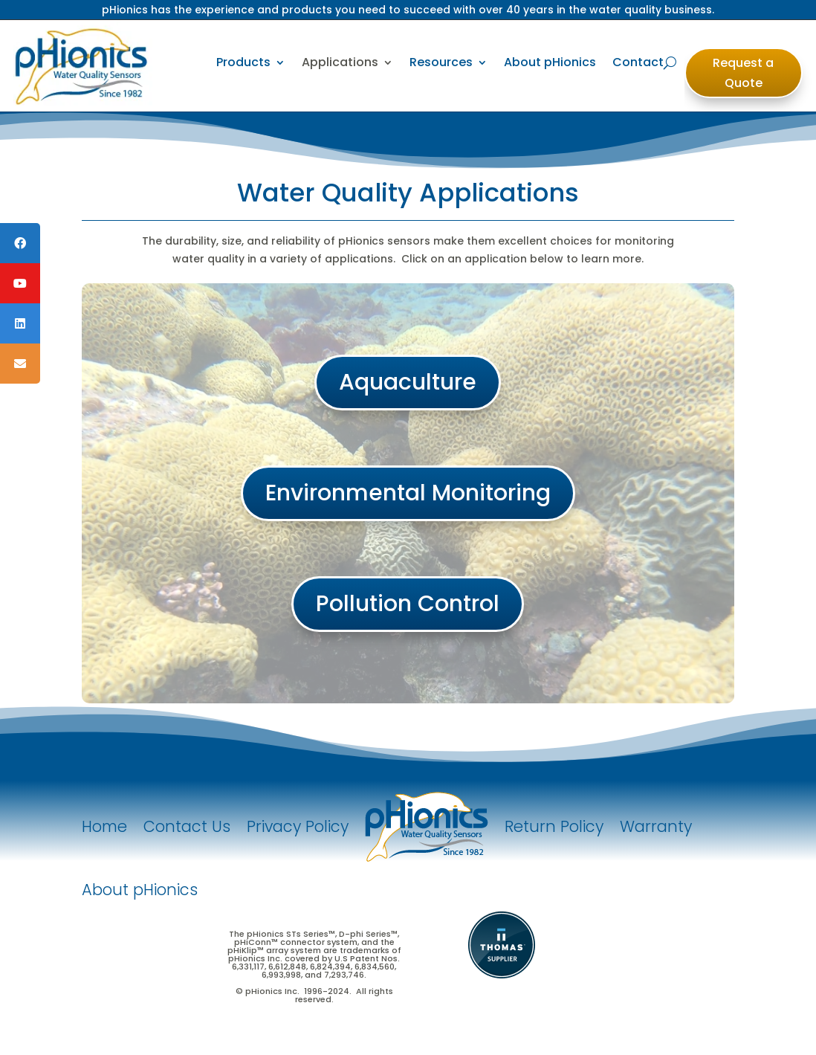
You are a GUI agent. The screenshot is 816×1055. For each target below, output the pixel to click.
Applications (340, 62)
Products (243, 62)
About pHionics (550, 62)
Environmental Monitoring (408, 493)
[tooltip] (20, 243)
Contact (638, 62)
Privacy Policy (298, 826)
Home (104, 826)
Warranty (656, 826)
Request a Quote (743, 72)
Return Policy (554, 826)
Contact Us (186, 826)
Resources (441, 62)
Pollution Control (407, 603)
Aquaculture (407, 382)
